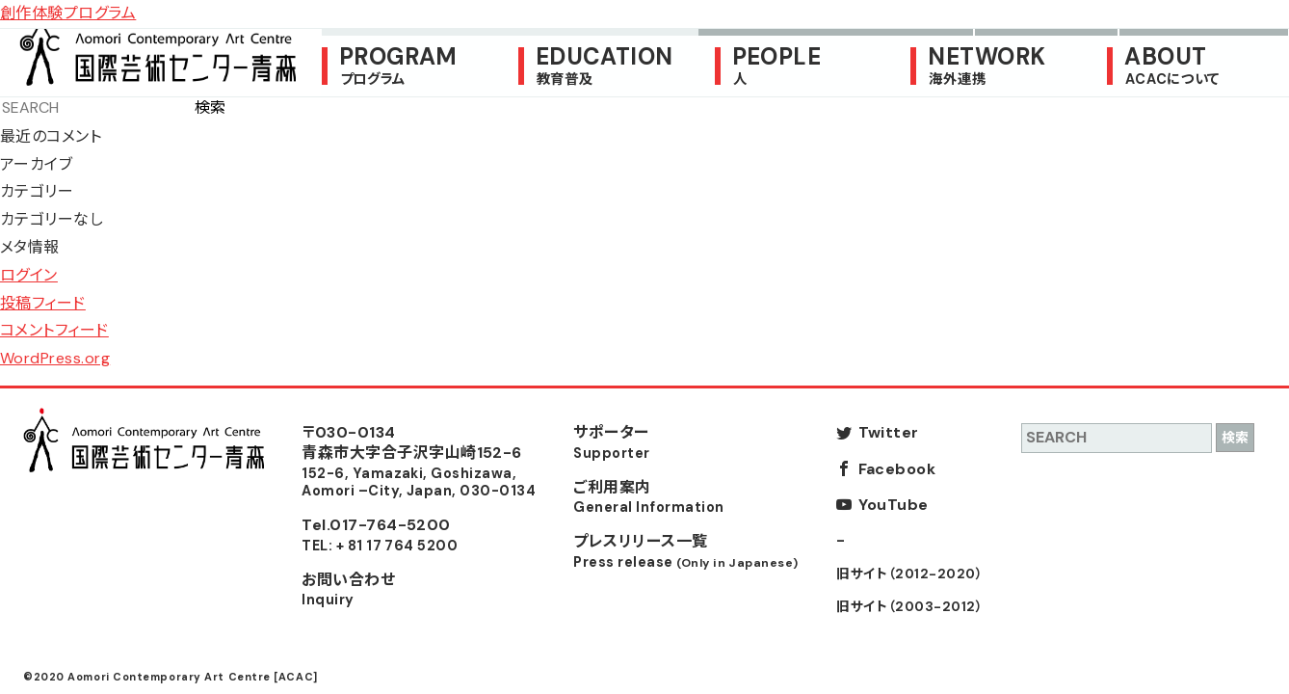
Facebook (897, 469)
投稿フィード (43, 303)
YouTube (893, 504)
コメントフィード (54, 330)
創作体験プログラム (68, 13)
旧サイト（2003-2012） (909, 607)
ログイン (29, 275)
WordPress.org (55, 358)
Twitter (888, 432)
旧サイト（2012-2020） (909, 574)
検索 (210, 107)
